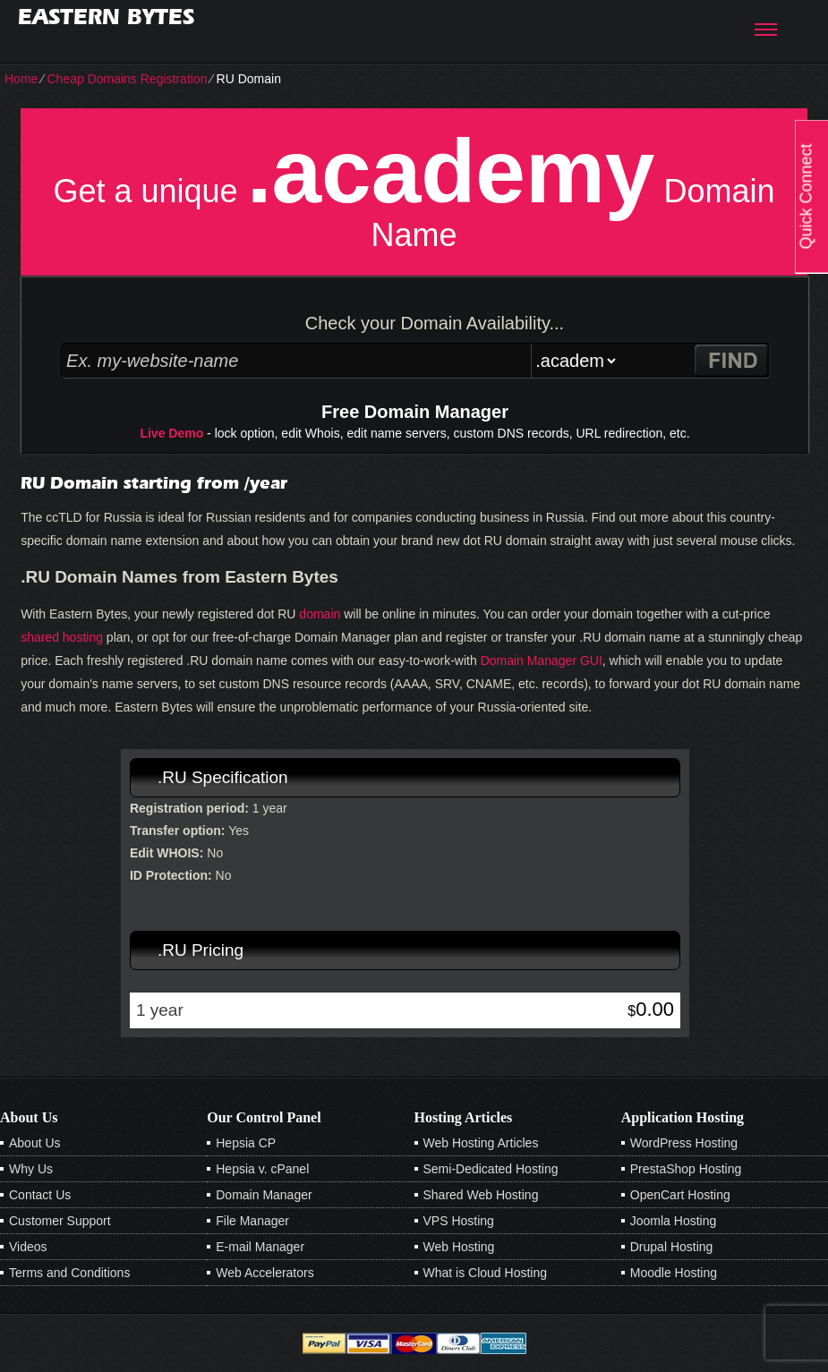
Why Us (31, 1169)
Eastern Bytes (106, 16)
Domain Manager (264, 1195)
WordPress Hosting (684, 1143)
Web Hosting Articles (481, 1143)
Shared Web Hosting (481, 1195)
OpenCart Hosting (680, 1195)
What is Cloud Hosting (485, 1272)
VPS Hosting (458, 1221)
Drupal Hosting (671, 1247)
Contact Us (40, 1195)
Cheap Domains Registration (127, 79)
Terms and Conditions (69, 1272)
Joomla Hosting (673, 1221)
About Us (35, 1143)
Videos (28, 1247)
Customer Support (60, 1221)
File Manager (252, 1221)
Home (21, 79)
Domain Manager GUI (541, 660)
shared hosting (62, 637)
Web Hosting (459, 1247)
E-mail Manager (260, 1247)
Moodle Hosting (673, 1272)
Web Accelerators (264, 1272)
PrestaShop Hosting (686, 1169)
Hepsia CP (246, 1143)
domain (319, 614)
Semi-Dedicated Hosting (491, 1169)
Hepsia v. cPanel (262, 1169)
